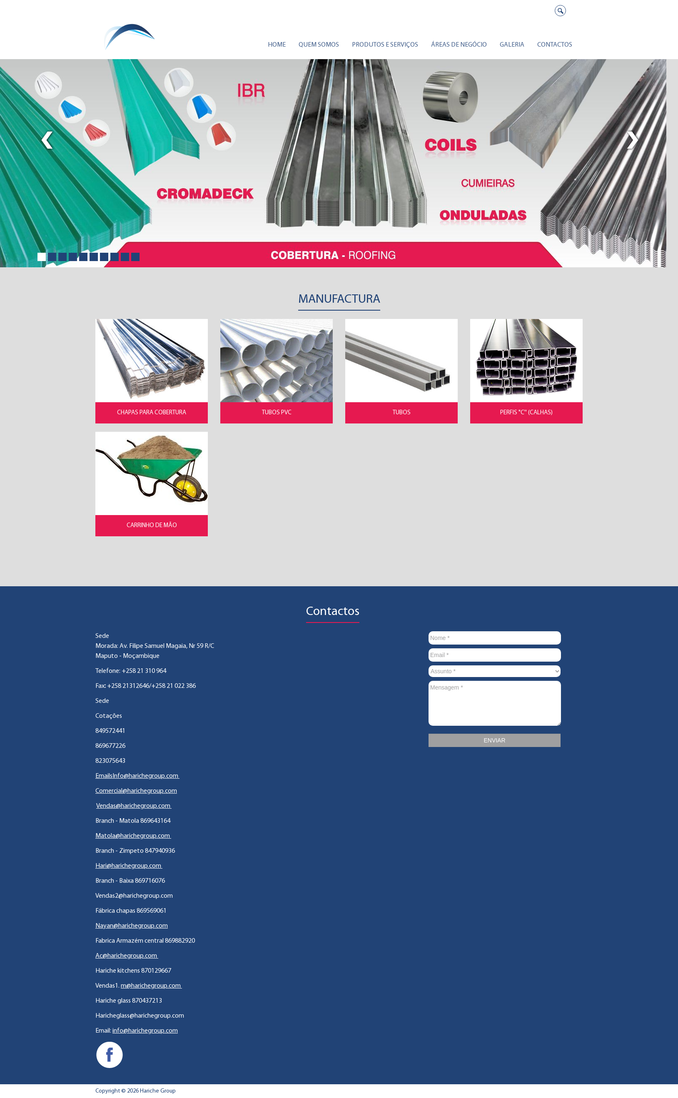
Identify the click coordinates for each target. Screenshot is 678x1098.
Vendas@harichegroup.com (134, 806)
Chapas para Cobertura (151, 413)
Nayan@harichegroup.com (131, 926)
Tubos (402, 413)
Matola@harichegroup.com (133, 836)
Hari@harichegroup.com (128, 866)
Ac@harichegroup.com (126, 956)
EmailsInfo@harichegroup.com (137, 776)
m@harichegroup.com (151, 986)
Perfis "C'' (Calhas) (526, 413)
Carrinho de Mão (152, 526)
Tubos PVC (277, 413)
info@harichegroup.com (145, 1031)
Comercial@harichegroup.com (136, 791)
